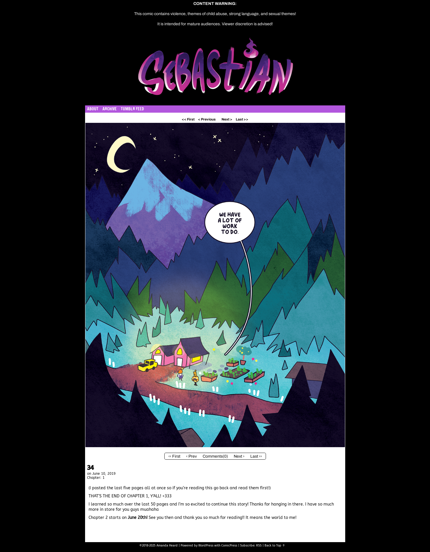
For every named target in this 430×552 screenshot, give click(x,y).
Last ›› (256, 456)
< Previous (207, 119)
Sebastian (243, 69)
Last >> (242, 119)
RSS (259, 545)
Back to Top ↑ (275, 545)
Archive (109, 109)
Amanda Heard (167, 545)
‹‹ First (174, 456)
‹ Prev (191, 456)
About (92, 109)
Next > (227, 119)
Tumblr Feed (132, 109)
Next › (239, 456)
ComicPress (229, 545)
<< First (188, 119)
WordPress (205, 545)
